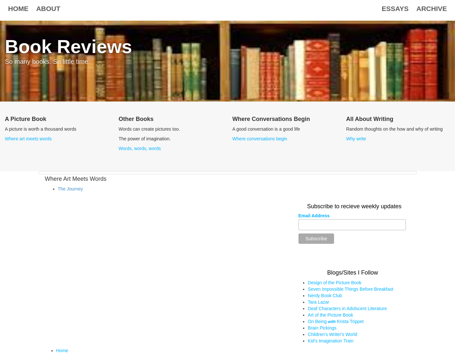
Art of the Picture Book (330, 315)
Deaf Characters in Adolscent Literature (347, 308)
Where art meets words (28, 138)
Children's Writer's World (332, 334)
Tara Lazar (318, 302)
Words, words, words (140, 148)
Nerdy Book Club (325, 295)
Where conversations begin (260, 138)
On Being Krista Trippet (336, 321)
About (48, 8)
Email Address (314, 215)
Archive (431, 8)
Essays (395, 8)
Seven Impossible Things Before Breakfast (350, 289)
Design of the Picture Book (335, 282)
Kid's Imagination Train (330, 340)
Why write (356, 138)
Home (18, 8)
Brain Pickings (322, 327)
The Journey (70, 188)
